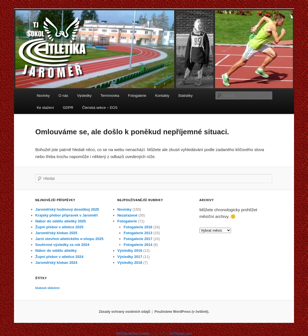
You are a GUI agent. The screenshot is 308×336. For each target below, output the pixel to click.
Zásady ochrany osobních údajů (124, 312)
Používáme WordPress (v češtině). (182, 312)
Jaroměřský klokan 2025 (56, 233)
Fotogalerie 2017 (137, 239)
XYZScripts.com (180, 333)
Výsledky (84, 95)
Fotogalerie (137, 95)
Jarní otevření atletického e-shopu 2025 (69, 239)
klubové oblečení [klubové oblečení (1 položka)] (47, 288)
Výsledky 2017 (129, 257)
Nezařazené (127, 215)
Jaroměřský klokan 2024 (56, 262)
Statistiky (185, 95)
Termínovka (110, 95)
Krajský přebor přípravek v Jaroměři (66, 215)
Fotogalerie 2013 (137, 233)
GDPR (68, 107)
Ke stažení (45, 107)
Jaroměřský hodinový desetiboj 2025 (67, 209)
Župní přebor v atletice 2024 (59, 257)
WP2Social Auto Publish (133, 333)
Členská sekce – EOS (99, 107)
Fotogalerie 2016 (137, 227)
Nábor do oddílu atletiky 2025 (60, 221)
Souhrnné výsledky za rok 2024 (62, 245)
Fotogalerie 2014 (137, 245)
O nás (63, 95)
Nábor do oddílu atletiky (56, 250)
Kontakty (162, 95)
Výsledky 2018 (129, 262)
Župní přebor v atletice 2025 (59, 227)
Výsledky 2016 (129, 250)
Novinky (43, 95)
